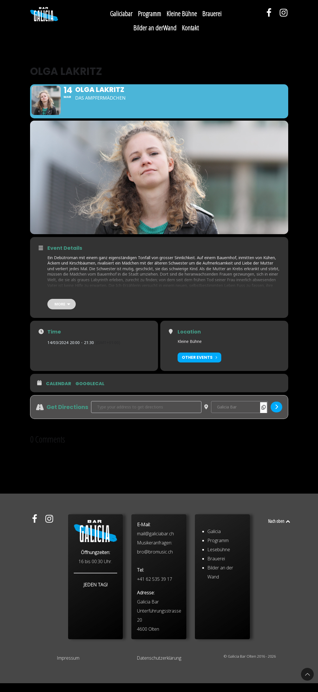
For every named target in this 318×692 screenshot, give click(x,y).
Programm (218, 584)
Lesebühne (218, 593)
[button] (307, 674)
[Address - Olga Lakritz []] (146, 416)
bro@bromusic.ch (155, 595)
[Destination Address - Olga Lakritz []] (239, 416)
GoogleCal (89, 392)
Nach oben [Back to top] (279, 530)
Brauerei (216, 602)
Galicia (214, 575)
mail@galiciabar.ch (155, 577)
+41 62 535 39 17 (154, 623)
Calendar (58, 392)
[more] (61, 312)
